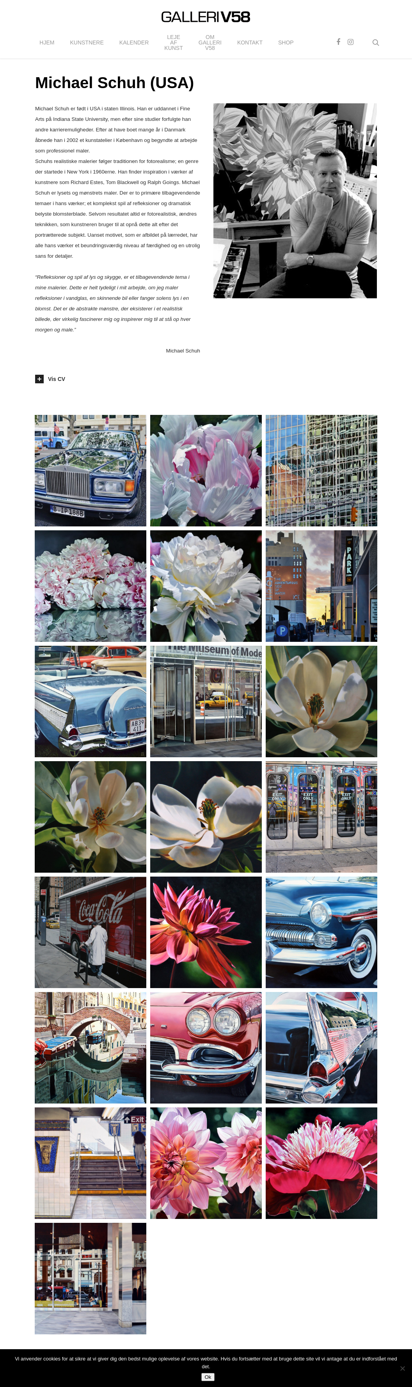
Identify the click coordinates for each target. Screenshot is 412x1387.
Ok (207, 1377)
